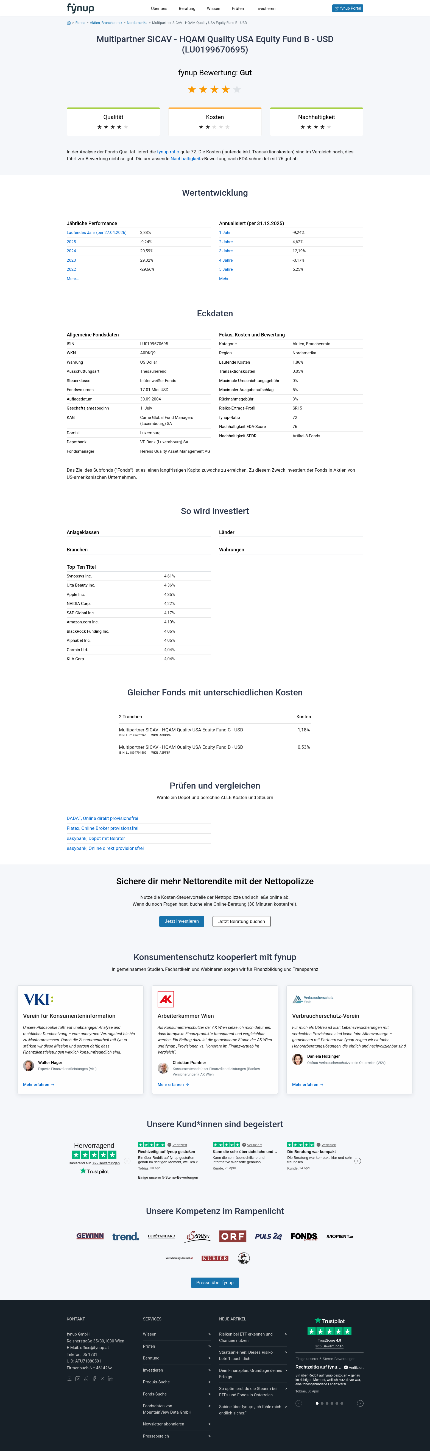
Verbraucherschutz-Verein (325, 1016)
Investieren (265, 8)
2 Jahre (226, 241)
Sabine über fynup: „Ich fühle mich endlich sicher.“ (250, 1410)
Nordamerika (137, 23)
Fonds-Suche (155, 1394)
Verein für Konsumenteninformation (69, 1016)
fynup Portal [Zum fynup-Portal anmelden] (347, 8)
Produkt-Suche (156, 1382)
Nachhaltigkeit (185, 158)
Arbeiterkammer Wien (186, 1016)
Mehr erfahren (36, 1084)
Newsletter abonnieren (163, 1424)
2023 (71, 260)
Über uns (159, 8)
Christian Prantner (189, 1062)
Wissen (213, 8)
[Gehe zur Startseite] (80, 8)
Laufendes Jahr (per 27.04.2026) (97, 232)
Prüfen (238, 8)
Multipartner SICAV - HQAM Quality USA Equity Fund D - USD (181, 747)
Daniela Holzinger (323, 1056)
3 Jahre (226, 250)
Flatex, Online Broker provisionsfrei (102, 828)
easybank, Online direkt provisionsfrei (105, 848)
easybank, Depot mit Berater (96, 838)
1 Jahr (225, 232)
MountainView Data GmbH (167, 1412)
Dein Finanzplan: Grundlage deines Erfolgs (250, 1373)
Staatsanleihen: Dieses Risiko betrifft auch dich (246, 1355)
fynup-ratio (168, 151)
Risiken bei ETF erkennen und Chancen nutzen (246, 1337)
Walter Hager (50, 1062)
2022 (71, 269)
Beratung (187, 8)
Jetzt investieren (182, 921)
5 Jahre (226, 269)
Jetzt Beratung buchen (241, 921)
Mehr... (73, 278)
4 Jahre (226, 260)
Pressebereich (156, 1436)
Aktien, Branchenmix (106, 23)
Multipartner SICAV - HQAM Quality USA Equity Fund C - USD (181, 730)
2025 (71, 241)
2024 (71, 250)
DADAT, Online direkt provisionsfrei (102, 818)
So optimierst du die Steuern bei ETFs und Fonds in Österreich (248, 1391)
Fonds (80, 23)
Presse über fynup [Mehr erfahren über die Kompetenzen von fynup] (215, 1282)
